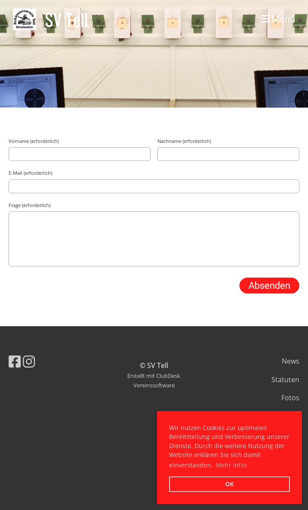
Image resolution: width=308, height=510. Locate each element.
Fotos (290, 397)
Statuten (285, 379)
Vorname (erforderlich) (34, 141)
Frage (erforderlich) (29, 205)
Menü (278, 19)
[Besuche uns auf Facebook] (15, 361)
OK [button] (229, 484)
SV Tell (66, 19)
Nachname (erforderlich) (184, 141)
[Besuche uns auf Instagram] (29, 361)
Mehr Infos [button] (231, 465)
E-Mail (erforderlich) (30, 173)
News (290, 361)
